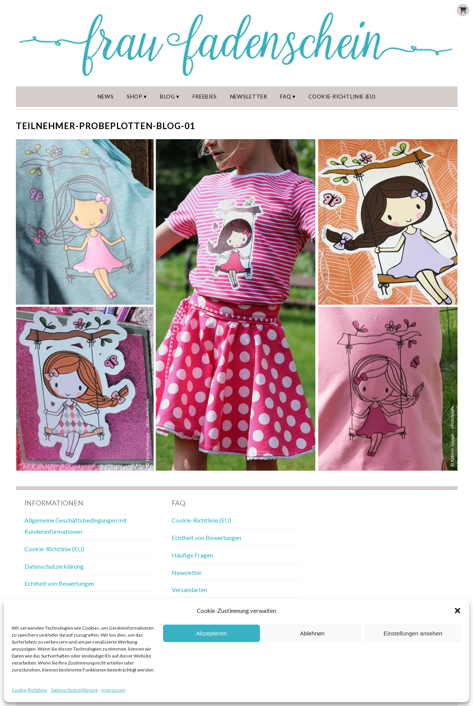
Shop (135, 96)
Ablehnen (312, 633)
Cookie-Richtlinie (29, 690)
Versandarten (189, 589)
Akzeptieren (211, 633)
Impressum (113, 690)
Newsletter (248, 96)
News (106, 96)
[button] (457, 611)
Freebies (205, 96)
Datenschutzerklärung (74, 690)
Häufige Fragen (192, 555)
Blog (167, 96)
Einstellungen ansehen (413, 633)
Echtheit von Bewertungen (59, 583)
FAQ (285, 96)
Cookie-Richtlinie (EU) (341, 96)
